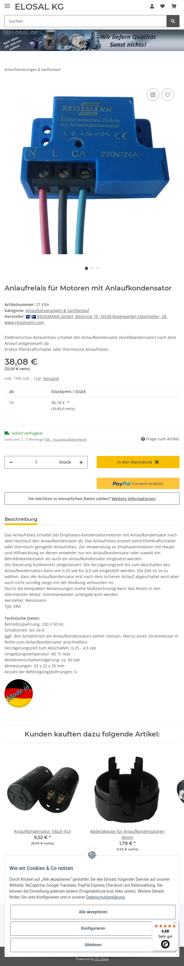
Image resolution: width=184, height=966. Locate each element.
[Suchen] (86, 21)
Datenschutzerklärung (105, 897)
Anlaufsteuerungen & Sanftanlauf (57, 310)
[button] (152, 6)
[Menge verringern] (11, 462)
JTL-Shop (102, 958)
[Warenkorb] (173, 6)
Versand (51, 378)
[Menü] (175, 923)
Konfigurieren (93, 928)
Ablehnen (93, 944)
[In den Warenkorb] (138, 462)
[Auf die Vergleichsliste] (153, 94)
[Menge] (36, 462)
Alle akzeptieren (93, 912)
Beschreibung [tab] (21, 519)
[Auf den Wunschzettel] (167, 94)
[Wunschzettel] (162, 6)
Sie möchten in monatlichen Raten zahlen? (92, 498)
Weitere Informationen (134, 498)
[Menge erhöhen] (81, 462)
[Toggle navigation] (7, 3)
